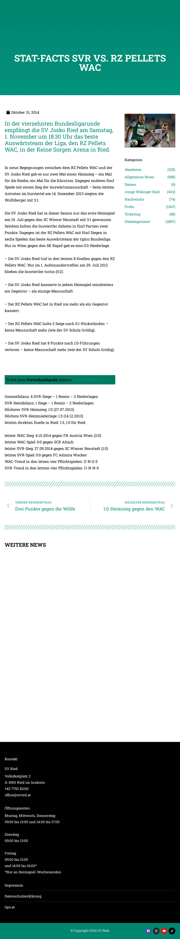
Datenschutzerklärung (23, 896)
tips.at (10, 907)
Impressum (14, 885)
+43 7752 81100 (17, 788)
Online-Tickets (86, 379)
